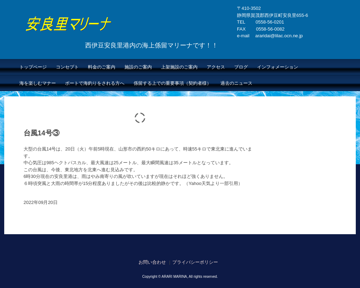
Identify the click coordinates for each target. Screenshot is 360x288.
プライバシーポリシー (195, 262)
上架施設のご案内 (179, 67)
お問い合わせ (152, 262)
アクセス (216, 67)
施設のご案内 (138, 67)
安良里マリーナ (108, 36)
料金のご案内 (101, 67)
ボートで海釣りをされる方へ (94, 83)
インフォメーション (277, 67)
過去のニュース (236, 83)
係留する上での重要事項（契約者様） (172, 83)
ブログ (241, 67)
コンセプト (67, 67)
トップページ (33, 67)
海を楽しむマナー (37, 83)
